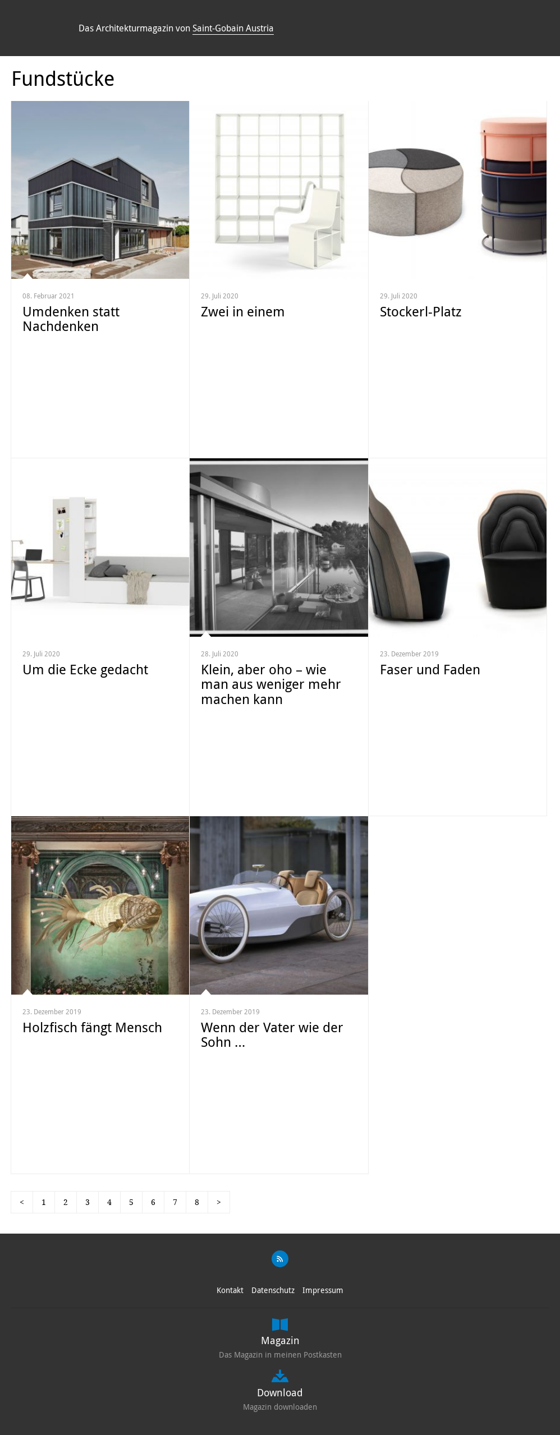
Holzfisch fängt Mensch (92, 1027)
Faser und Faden (430, 669)
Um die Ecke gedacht (85, 669)
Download (280, 1392)
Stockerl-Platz (421, 311)
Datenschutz (273, 1290)
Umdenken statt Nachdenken (71, 318)
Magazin (280, 1340)
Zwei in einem (243, 311)
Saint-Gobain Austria (233, 28)
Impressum (322, 1290)
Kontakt (230, 1290)
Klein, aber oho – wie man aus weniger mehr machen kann (271, 684)
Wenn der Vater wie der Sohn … (272, 1034)
